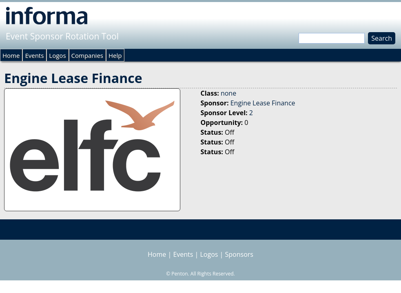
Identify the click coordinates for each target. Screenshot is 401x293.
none (228, 93)
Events (34, 55)
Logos (57, 55)
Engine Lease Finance (262, 102)
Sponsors (239, 254)
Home (11, 55)
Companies (87, 55)
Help (115, 55)
